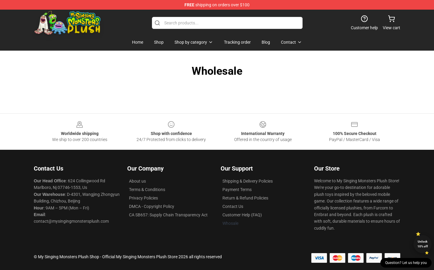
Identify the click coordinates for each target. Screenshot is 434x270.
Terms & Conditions (147, 189)
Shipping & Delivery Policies (247, 181)
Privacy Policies (143, 198)
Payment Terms (237, 189)
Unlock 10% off (422, 244)
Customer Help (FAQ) (242, 214)
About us (137, 181)
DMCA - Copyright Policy (151, 206)
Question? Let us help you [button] (406, 263)
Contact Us (232, 206)
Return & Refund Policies (245, 198)
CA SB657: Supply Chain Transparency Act (168, 214)
